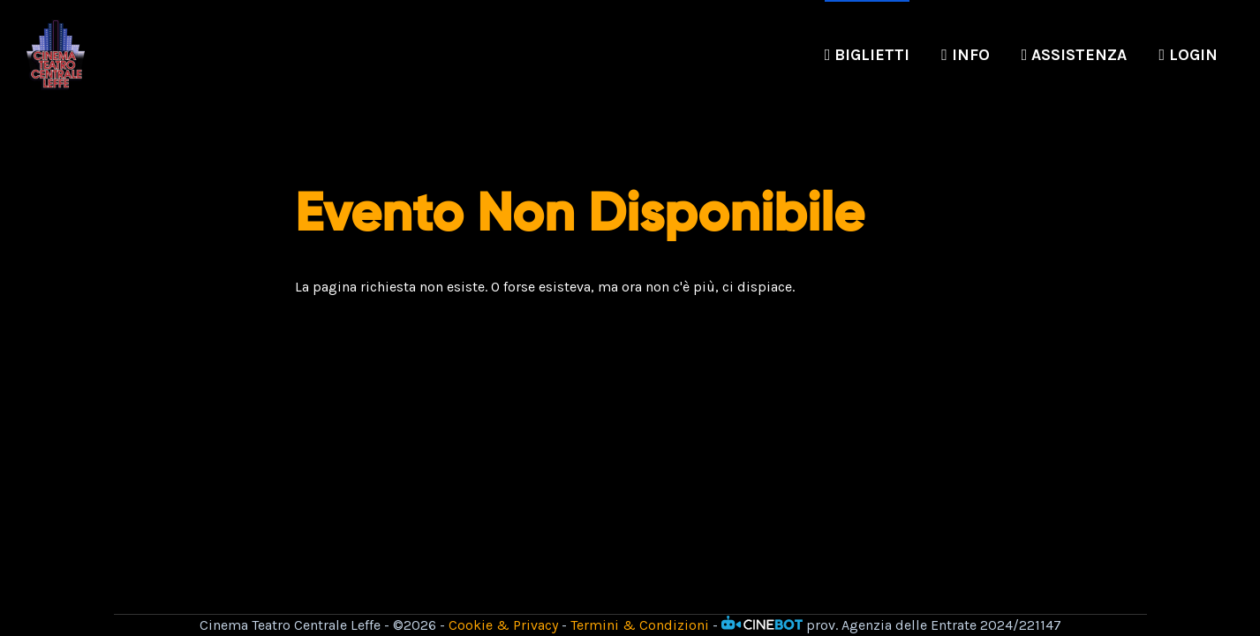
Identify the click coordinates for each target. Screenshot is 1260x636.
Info (965, 54)
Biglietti (867, 54)
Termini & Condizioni (639, 625)
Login (1188, 54)
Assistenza (1075, 54)
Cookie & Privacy (503, 625)
